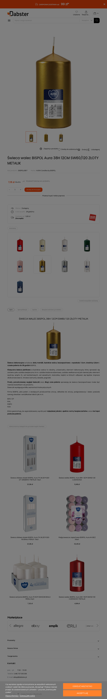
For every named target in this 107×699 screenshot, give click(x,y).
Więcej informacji (12, 696)
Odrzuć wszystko (82, 686)
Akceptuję (82, 693)
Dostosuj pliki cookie (27, 696)
